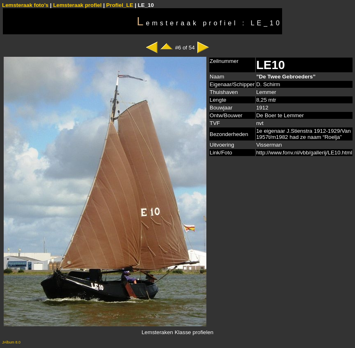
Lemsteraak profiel (78, 5)
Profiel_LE (119, 5)
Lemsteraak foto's (25, 5)
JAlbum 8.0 (11, 342)
